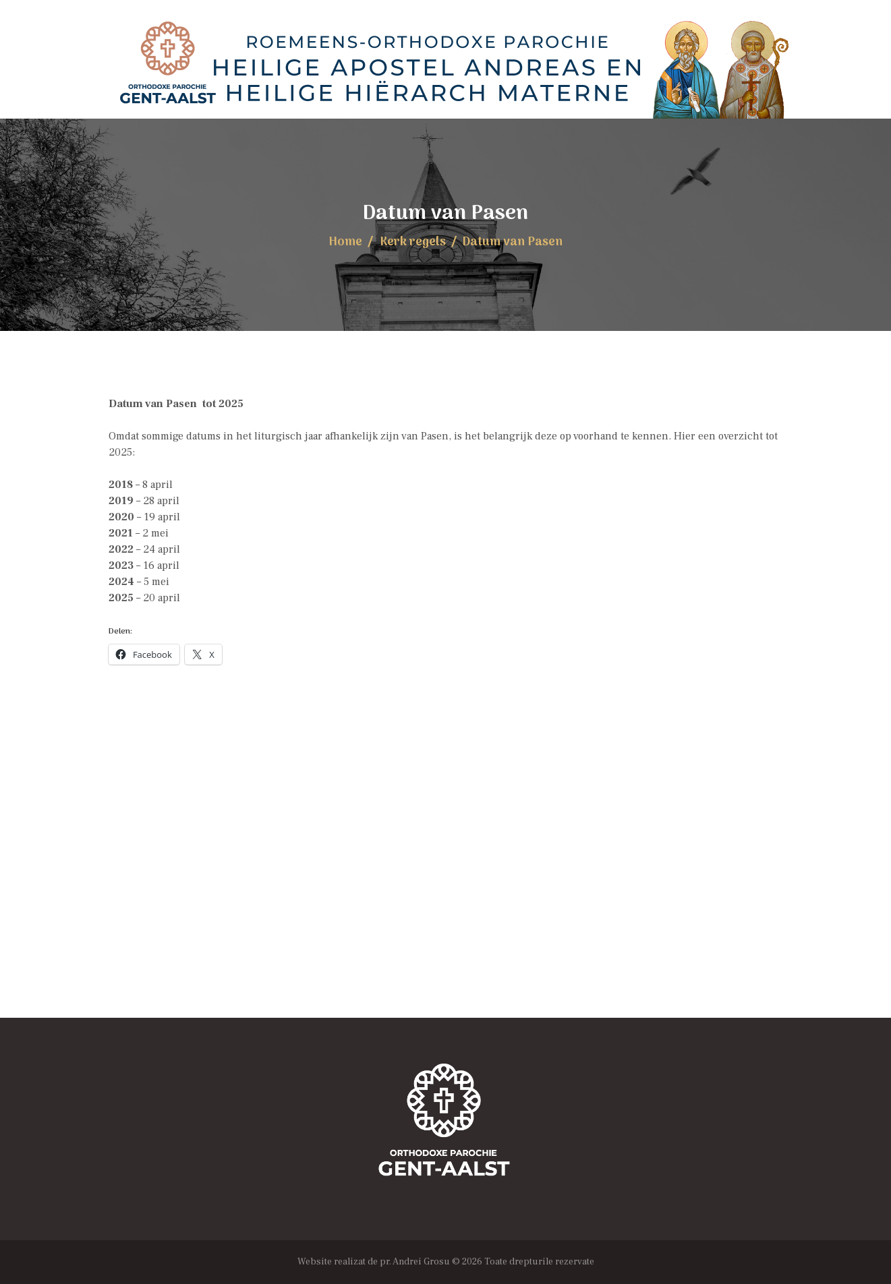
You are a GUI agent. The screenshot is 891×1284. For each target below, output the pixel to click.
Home (345, 242)
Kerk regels (413, 242)
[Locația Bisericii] (445, 883)
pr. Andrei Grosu (415, 1262)
